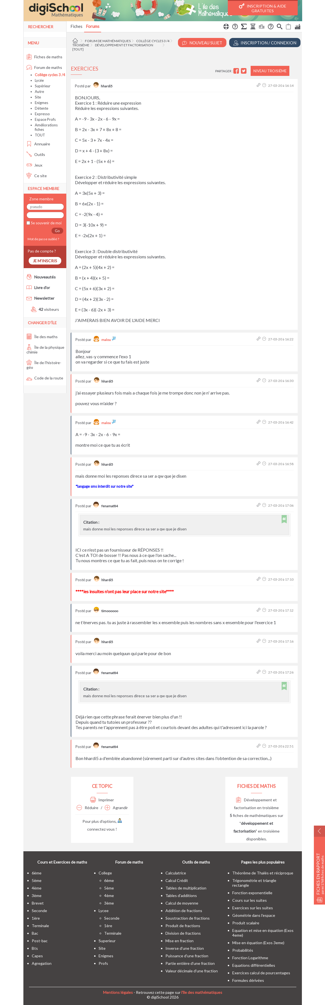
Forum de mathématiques (108, 41)
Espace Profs (45, 119)
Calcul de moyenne (181, 903)
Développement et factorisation (124, 45)
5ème (36, 880)
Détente (41, 108)
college (105, 873)
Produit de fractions (182, 925)
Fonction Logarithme (250, 957)
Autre (39, 91)
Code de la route (44, 378)
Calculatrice (175, 873)
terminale (40, 925)
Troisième (80, 45)
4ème (36, 888)
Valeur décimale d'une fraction (191, 970)
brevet (38, 903)
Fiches (76, 26)
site (102, 948)
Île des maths (42, 336)
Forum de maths (44, 67)
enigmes (106, 955)
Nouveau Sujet (202, 42)
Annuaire (38, 143)
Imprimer (102, 799)
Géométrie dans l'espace (253, 915)
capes (37, 955)
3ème (36, 895)
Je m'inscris (45, 260)
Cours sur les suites (249, 900)
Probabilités (242, 950)
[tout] (78, 49)
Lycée (39, 80)
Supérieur (42, 86)
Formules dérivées (248, 980)
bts (35, 948)
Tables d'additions (181, 895)
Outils (35, 154)
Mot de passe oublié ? (42, 239)
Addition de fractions (183, 910)
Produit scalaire (245, 922)
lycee (104, 910)
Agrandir (116, 807)
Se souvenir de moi (46, 223)
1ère (36, 918)
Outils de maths (196, 862)
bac (35, 933)
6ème (36, 873)
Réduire (87, 807)
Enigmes (41, 102)
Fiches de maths (44, 56)
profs (103, 963)
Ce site (36, 175)
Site (38, 97)
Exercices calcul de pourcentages (261, 972)
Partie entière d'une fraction (190, 963)
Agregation (42, 963)
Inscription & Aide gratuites (262, 8)
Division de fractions (183, 933)
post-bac (40, 940)
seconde (39, 910)
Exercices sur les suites (252, 907)
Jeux (34, 165)
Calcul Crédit (176, 880)
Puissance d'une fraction (186, 955)
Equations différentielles (253, 965)
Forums (92, 26)
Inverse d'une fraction (184, 948)
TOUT (40, 135)
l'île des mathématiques (201, 992)
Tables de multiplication (185, 888)
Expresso (42, 114)
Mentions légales (118, 992)
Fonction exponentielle (252, 892)
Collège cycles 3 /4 (152, 41)
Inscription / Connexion (264, 42)
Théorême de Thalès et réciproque (262, 873)
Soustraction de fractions (187, 918)
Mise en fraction (179, 940)
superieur (107, 940)
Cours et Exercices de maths (62, 862)
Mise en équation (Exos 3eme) (258, 942)
